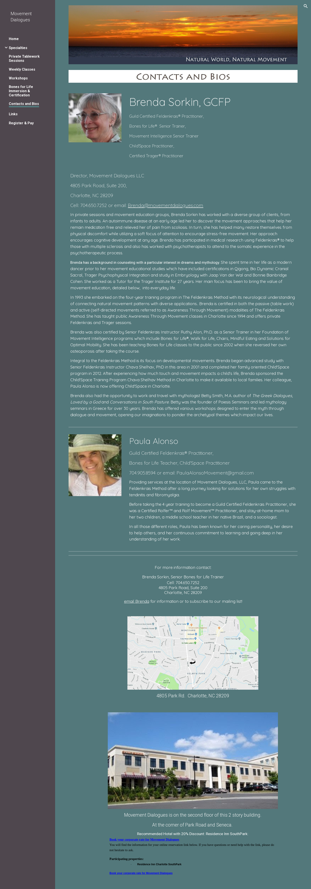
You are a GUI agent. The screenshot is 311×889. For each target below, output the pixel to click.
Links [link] (13, 114)
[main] (212, 126)
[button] (305, 6)
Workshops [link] (18, 78)
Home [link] (14, 39)
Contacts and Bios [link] (24, 104)
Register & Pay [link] (21, 123)
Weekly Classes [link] (22, 69)
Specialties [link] (18, 48)
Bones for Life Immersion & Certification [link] (21, 91)
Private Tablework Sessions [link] (24, 58)
